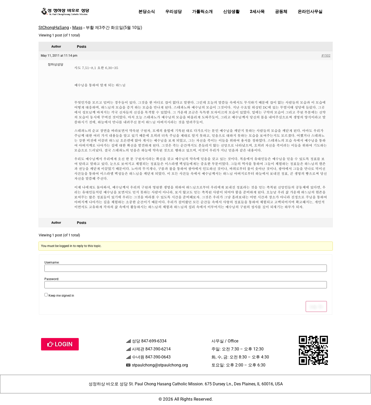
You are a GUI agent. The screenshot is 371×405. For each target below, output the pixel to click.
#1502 (325, 55)
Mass (77, 27)
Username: (51, 262)
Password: (51, 279)
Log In (316, 306)
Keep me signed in (61, 295)
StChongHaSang (53, 27)
